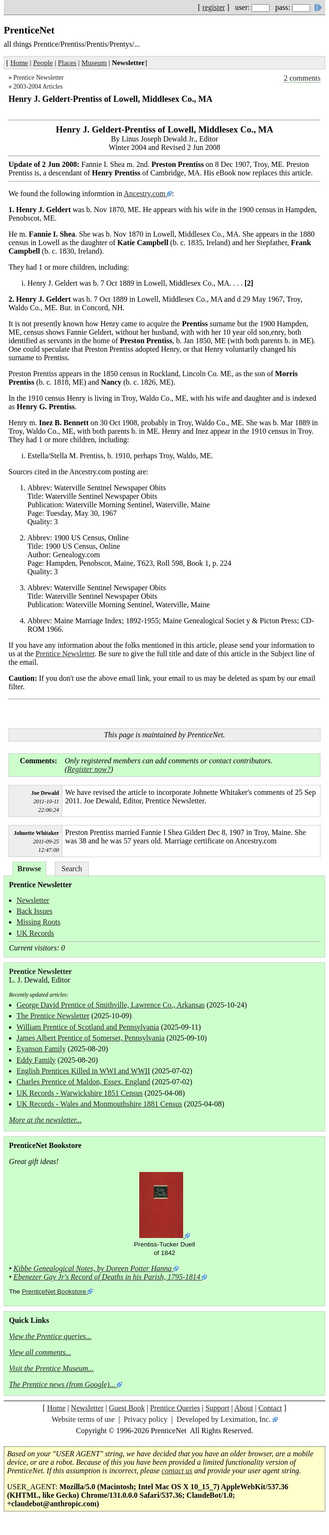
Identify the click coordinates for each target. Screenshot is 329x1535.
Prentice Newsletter (38, 77)
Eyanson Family (41, 1049)
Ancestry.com (145, 194)
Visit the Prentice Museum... (51, 1368)
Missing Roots (38, 922)
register (213, 7)
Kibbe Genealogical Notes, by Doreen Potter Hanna (93, 1268)
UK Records (35, 933)
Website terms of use (82, 1419)
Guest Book (127, 1408)
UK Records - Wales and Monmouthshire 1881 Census (99, 1104)
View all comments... (40, 1352)
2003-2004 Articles (38, 86)
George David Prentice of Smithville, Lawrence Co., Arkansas (111, 1005)
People (43, 62)
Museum (94, 62)
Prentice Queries (175, 1408)
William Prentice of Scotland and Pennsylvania (88, 1027)
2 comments (302, 78)
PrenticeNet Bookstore (54, 1291)
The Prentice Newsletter (53, 1016)
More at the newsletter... (45, 1120)
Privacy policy (146, 1419)
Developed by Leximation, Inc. (224, 1419)
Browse (29, 869)
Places (67, 62)
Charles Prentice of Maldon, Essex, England (83, 1082)
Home (19, 62)
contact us (176, 1471)
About (243, 1408)
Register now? (88, 769)
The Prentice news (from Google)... (62, 1384)
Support (217, 1408)
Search (71, 869)
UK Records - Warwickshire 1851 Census (80, 1093)
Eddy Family (36, 1060)
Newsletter (33, 900)
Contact (270, 1408)
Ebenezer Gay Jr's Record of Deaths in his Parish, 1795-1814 (107, 1277)
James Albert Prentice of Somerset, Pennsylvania (91, 1038)
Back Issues (34, 911)
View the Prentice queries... (50, 1336)
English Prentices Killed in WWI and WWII (83, 1071)
